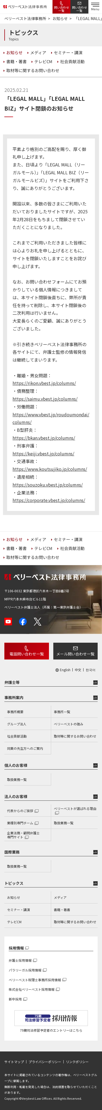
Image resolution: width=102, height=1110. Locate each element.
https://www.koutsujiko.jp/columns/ (50, 469)
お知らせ (13, 897)
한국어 (90, 669)
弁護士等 (12, 682)
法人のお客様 (15, 796)
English (65, 669)
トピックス (13, 883)
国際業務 (12, 852)
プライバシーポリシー (45, 1061)
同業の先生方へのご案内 (25, 748)
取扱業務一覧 (17, 779)
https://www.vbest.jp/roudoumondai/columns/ (51, 418)
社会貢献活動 (17, 736)
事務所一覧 (62, 711)
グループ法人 (16, 724)
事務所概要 (15, 711)
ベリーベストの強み (68, 724)
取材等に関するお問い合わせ (75, 736)
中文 (78, 669)
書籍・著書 (62, 909)
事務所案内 (13, 697)
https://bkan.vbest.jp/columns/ (44, 438)
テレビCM (14, 921)
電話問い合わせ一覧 (27, 654)
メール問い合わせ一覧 (75, 654)
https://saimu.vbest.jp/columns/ (45, 398)
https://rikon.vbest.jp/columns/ (44, 383)
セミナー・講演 (18, 909)
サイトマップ (14, 1061)
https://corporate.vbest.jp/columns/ (49, 500)
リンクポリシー (77, 1061)
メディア (60, 897)
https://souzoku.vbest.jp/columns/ (48, 484)
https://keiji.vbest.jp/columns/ (43, 453)
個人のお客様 (15, 765)
